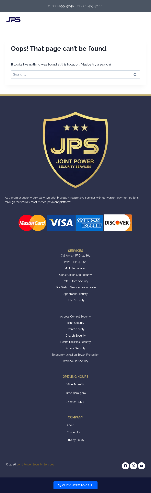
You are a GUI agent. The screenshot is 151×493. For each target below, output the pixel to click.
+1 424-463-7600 (90, 6)
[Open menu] (141, 20)
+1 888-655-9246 (61, 6)
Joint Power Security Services (35, 464)
